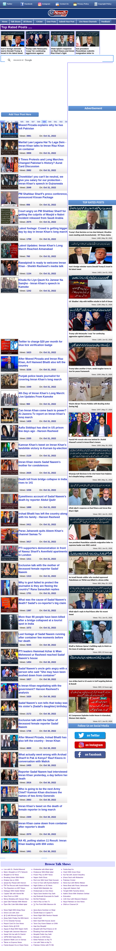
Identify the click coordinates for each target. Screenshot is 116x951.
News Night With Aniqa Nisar (14, 910)
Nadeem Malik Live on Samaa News (15, 940)
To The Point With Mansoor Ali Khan (44, 904)
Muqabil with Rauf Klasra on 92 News (45, 929)
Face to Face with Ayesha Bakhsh (46, 883)
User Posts (51, 21)
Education (67, 896)
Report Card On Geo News (14, 923)
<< (8, 122)
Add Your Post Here (20, 114)
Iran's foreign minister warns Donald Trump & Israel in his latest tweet (12, 42)
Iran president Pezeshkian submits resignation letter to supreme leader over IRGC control (87, 43)
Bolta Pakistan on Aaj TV (42, 940)
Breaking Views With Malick (14, 877)
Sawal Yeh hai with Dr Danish (15, 934)
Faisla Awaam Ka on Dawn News (16, 945)
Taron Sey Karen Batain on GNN (45, 923)
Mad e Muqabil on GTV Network (16, 872)
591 (55, 122)
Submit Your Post (66, 21)
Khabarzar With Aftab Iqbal (43, 872)
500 (16, 122)
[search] (53, 60)
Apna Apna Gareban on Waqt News (44, 910)
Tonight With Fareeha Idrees (73, 891)
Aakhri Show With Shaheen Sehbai (76, 893)
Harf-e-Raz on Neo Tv (41, 902)
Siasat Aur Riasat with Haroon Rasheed (15, 883)
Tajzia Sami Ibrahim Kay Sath (44, 893)
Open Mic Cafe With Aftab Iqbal (15, 904)
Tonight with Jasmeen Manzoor (15, 931)
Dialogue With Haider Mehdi (14, 891)
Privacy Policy (83, 4)
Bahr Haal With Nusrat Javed (44, 921)
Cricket (39, 21)
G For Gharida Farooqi (12, 921)
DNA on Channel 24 (70, 904)
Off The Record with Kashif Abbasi (16, 885)
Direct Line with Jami (11, 913)
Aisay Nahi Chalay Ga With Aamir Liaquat (16, 918)
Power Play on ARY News (43, 875)
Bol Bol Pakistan (39, 899)
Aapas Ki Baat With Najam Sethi (16, 929)
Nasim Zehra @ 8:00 (11, 926)
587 (33, 122)
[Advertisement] (33, 87)
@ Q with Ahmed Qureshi (13, 915)
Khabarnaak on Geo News (43, 891)
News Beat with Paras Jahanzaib (75, 885)
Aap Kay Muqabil (39, 926)
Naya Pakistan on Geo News (74, 902)
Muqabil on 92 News (11, 875)
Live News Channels (88, 21)
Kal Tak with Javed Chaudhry (74, 875)
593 (66, 122)
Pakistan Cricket (69, 880)
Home (4, 21)
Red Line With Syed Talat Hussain (46, 880)
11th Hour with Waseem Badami (75, 899)
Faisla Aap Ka (68, 869)
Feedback (105, 21)
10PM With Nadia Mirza (12, 937)
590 (49, 122)
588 (38, 122)
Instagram (46, 4)
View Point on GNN (11, 896)
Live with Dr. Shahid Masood (14, 869)
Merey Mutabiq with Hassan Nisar (16, 899)
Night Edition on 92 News (42, 885)
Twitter (9, 4)
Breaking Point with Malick (43, 931)
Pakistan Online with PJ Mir (43, 945)
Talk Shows (15, 21)
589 (44, 122)
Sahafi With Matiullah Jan (42, 888)
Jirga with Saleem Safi (71, 888)
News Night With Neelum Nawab (45, 915)
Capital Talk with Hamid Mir (14, 893)
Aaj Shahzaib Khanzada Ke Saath (46, 896)
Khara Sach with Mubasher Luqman (73, 877)
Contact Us (64, 4)
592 (60, 122)
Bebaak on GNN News (41, 937)
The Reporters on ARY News (14, 888)
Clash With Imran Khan (71, 872)
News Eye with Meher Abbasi (74, 883)
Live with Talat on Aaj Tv (42, 942)
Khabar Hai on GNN (11, 880)
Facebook (28, 4)
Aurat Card (37, 918)
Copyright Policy (104, 4)
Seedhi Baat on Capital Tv (43, 913)
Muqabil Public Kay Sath (42, 934)
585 (21, 122)
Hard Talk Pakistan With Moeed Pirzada (15, 902)
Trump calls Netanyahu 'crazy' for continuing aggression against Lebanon (37, 43)
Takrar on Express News (13, 942)
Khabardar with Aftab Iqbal (43, 869)
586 (27, 122)
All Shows (27, 21)
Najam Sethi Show (40, 877)
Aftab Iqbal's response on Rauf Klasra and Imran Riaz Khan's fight (62, 42)
